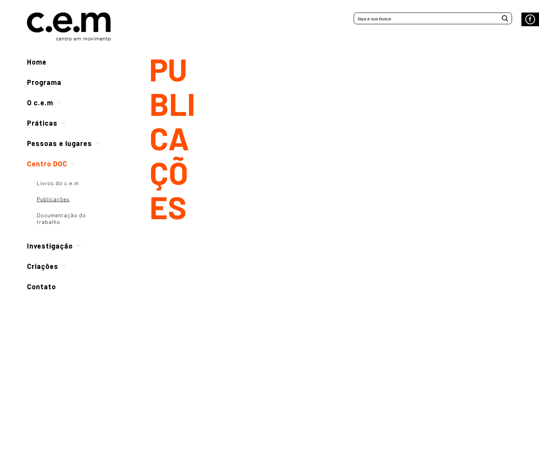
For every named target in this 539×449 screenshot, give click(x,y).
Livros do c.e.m (58, 183)
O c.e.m (40, 102)
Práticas (42, 123)
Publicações (53, 199)
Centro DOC (47, 163)
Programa (44, 82)
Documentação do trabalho (61, 218)
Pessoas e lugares (59, 143)
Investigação (50, 246)
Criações (42, 266)
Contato (41, 286)
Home (37, 62)
